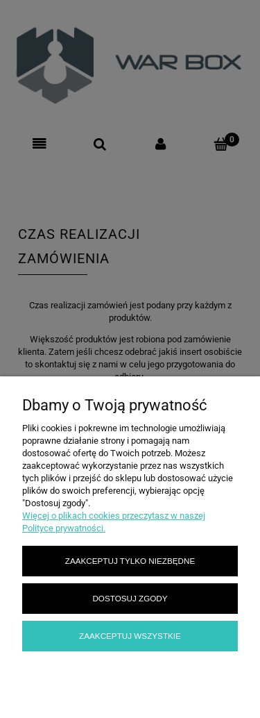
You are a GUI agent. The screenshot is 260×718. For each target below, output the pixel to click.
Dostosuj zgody (129, 598)
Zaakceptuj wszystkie (130, 635)
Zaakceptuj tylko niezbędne (130, 560)
